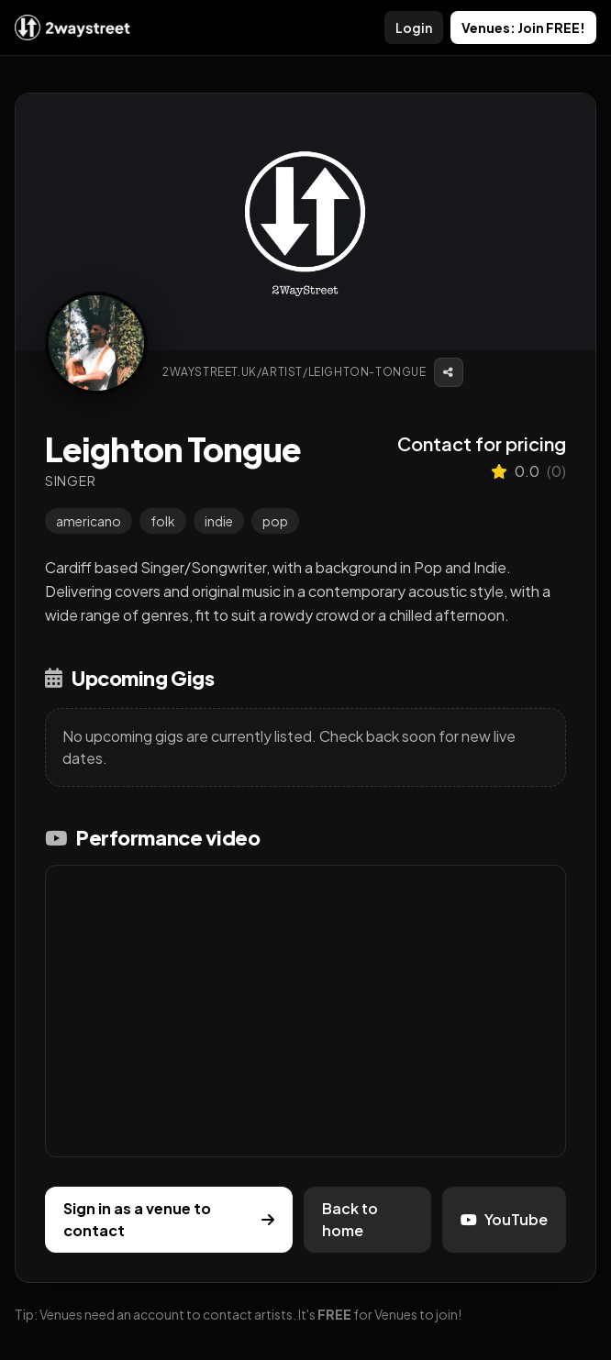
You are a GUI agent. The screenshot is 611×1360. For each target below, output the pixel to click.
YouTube (504, 1219)
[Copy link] (448, 372)
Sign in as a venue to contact (168, 1219)
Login (413, 27)
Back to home (350, 1219)
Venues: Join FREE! (523, 27)
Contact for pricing (481, 443)
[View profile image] (96, 343)
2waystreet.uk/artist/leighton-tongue (294, 372)
